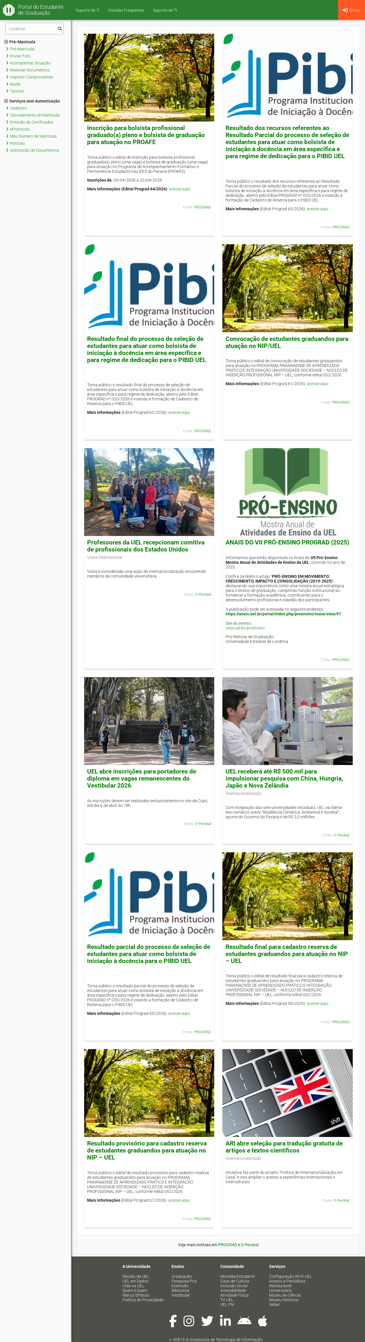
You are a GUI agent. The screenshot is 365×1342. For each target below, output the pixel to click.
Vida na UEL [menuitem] (133, 1285)
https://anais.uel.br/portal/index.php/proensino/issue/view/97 (283, 614)
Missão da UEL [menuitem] (135, 1276)
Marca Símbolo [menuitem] (136, 1295)
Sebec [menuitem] (274, 1304)
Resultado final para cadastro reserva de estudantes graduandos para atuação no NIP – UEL (287, 953)
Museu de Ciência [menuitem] (285, 1295)
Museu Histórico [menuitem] (284, 1299)
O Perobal (203, 594)
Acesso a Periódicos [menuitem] (287, 1281)
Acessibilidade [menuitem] (233, 1290)
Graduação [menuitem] (182, 1276)
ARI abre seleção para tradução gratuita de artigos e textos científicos (284, 1147)
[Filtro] (34, 28)
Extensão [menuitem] (180, 1285)
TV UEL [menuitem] (226, 1299)
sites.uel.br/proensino (245, 628)
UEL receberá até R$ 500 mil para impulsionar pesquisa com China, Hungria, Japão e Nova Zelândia (284, 778)
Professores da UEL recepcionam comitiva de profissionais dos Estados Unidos (146, 546)
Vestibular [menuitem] (181, 1295)
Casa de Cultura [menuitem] (234, 1281)
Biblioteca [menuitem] (180, 1290)
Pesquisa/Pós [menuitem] (184, 1281)
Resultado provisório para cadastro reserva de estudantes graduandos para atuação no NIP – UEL (147, 1150)
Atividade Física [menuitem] (234, 1295)
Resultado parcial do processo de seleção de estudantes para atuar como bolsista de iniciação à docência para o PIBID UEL (148, 953)
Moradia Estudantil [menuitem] (237, 1276)
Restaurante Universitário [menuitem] (280, 1288)
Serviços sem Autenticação (32, 101)
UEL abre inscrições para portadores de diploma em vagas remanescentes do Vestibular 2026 (141, 778)
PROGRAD (202, 207)
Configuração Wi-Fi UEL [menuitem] (290, 1276)
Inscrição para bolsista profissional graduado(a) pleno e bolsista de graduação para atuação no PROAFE (146, 135)
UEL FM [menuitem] (227, 1304)
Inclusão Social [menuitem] (234, 1285)
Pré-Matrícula (19, 42)
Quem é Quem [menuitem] (134, 1290)
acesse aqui (179, 189)
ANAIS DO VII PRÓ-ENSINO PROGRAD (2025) (287, 542)
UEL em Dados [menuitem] (135, 1281)
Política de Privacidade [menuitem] (142, 1299)
